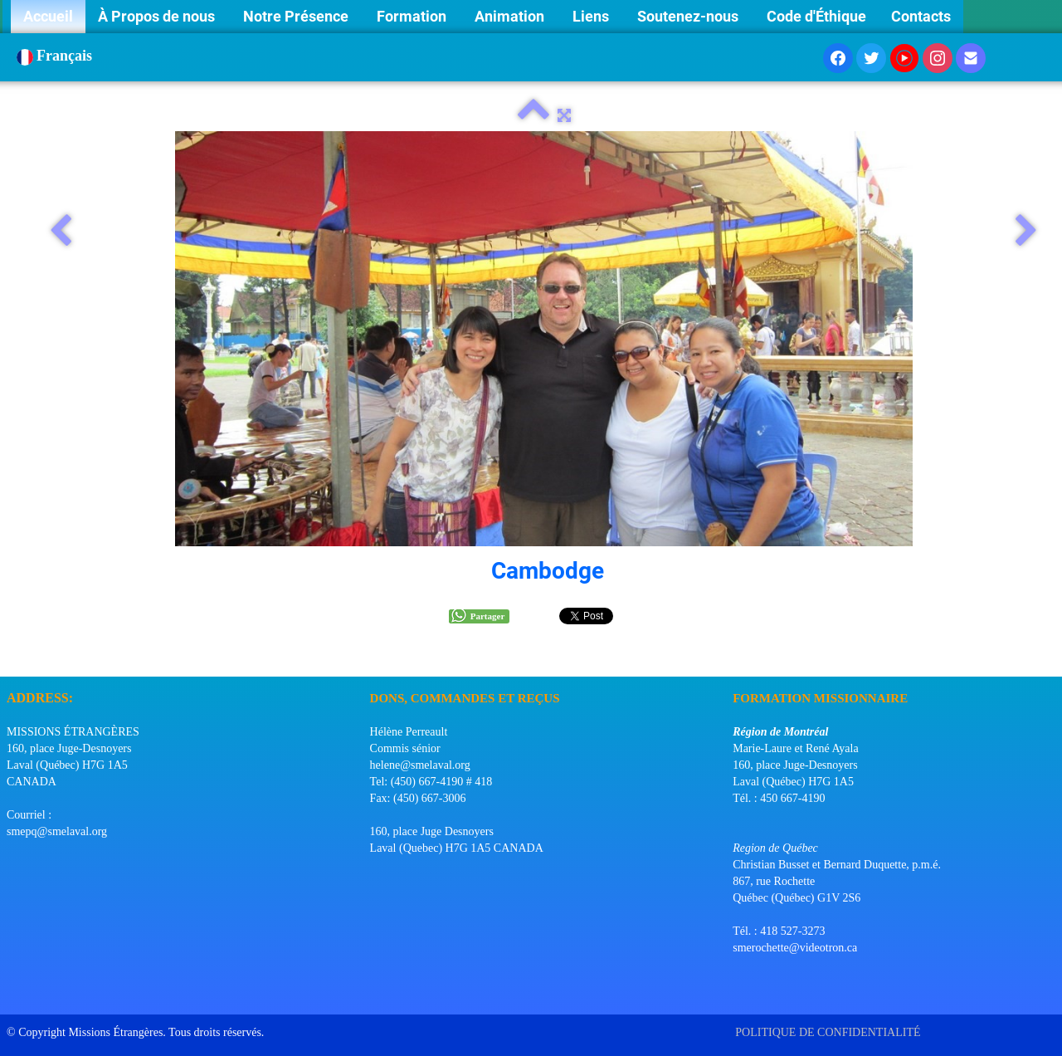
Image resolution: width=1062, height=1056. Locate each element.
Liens (592, 16)
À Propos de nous (158, 16)
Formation (413, 16)
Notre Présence (297, 16)
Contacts (921, 16)
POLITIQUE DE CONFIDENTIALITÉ (829, 1032)
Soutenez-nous (689, 16)
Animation (511, 16)
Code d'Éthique (816, 16)
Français (56, 55)
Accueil (48, 16)
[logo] (13, 655)
